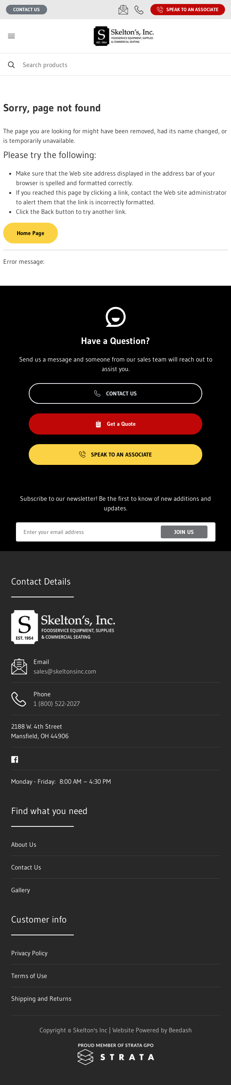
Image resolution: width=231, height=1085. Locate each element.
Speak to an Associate (188, 9)
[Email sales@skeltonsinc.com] (123, 9)
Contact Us (26, 9)
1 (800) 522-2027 (57, 704)
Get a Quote (115, 423)
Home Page (30, 233)
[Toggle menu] (11, 36)
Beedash (180, 1030)
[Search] (115, 64)
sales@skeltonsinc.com (65, 671)
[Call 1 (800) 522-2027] (139, 9)
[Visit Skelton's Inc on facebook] (14, 759)
